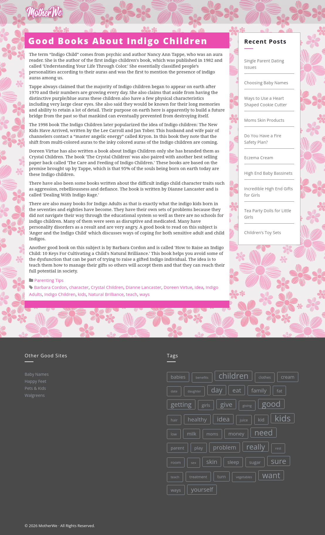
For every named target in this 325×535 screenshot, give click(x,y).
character (79, 287)
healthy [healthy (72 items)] (195, 418)
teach (131, 294)
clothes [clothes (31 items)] (262, 375)
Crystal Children (107, 287)
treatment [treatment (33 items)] (198, 476)
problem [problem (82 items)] (223, 446)
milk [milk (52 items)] (190, 433)
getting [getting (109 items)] (178, 404)
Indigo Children (60, 294)
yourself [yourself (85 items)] (202, 488)
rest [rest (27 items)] (277, 445)
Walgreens (34, 395)
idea (198, 287)
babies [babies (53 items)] (175, 376)
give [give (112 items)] (224, 402)
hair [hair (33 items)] (172, 420)
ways (145, 294)
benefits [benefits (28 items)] (199, 376)
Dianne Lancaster (143, 287)
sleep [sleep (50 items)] (232, 460)
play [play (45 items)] (197, 447)
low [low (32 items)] (172, 433)
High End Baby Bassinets (270, 173)
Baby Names (36, 374)
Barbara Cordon (50, 287)
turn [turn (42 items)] (220, 475)
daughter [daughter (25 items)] (192, 390)
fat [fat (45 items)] (277, 388)
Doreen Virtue (178, 287)
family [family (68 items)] (256, 388)
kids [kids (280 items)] (280, 415)
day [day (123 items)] (214, 388)
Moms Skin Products (266, 120)
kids (82, 294)
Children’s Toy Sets (264, 232)
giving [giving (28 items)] (245, 403)
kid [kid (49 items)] (259, 417)
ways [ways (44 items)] (175, 490)
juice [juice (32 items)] (242, 418)
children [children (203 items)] (231, 374)
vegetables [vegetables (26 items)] (243, 475)
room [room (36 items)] (175, 462)
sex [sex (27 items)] (192, 461)
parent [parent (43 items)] (176, 447)
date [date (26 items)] (171, 391)
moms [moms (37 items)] (211, 433)
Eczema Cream (260, 157)
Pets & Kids (35, 388)
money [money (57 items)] (235, 431)
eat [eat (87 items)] (234, 388)
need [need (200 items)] (262, 430)
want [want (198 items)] (270, 473)
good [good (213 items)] (269, 401)
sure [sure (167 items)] (277, 458)
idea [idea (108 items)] (221, 417)
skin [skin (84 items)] (210, 461)
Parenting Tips (49, 280)
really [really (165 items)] (254, 444)
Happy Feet (35, 381)
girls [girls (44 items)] (203, 404)
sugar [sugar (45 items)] (254, 460)
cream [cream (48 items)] (285, 374)
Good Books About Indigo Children (118, 41)
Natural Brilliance (105, 294)
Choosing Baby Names (268, 82)
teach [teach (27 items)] (174, 476)
